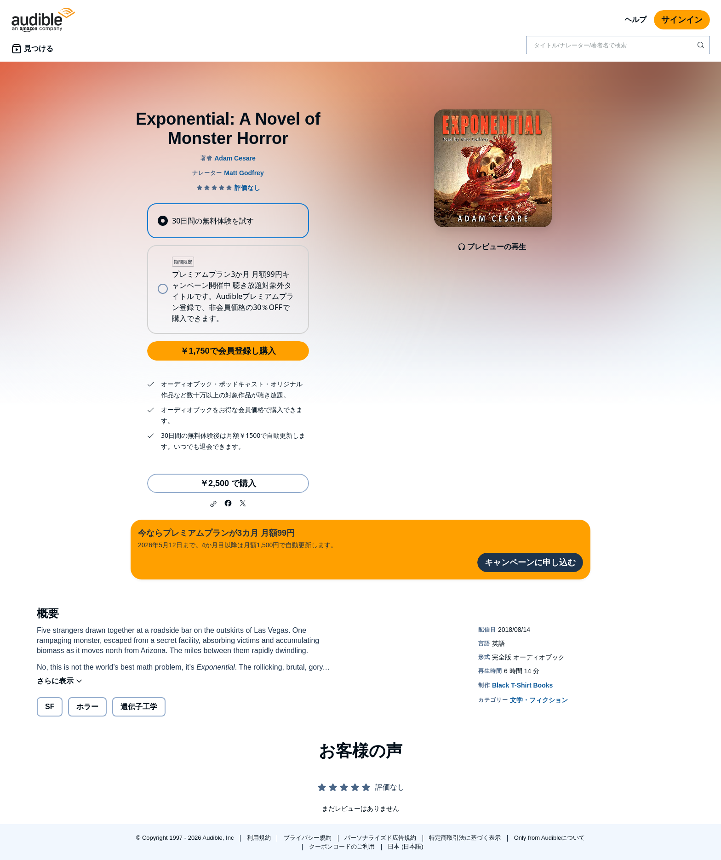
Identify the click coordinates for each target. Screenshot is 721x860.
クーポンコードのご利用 (343, 846)
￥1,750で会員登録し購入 (227, 350)
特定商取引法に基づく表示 (466, 837)
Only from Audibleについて (549, 837)
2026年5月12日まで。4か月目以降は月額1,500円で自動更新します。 (237, 538)
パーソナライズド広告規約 (381, 837)
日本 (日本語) (405, 846)
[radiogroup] (228, 268)
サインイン (682, 19)
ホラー (87, 707)
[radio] (228, 220)
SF (49, 707)
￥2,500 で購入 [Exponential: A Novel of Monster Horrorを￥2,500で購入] (228, 483)
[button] (213, 504)
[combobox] (618, 45)
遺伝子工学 (138, 707)
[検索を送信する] (701, 45)
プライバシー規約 (308, 837)
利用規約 (260, 837)
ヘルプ (635, 19)
